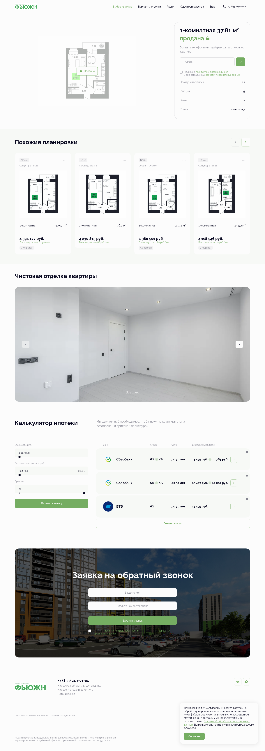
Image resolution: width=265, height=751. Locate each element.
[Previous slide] (25, 344)
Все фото (132, 392)
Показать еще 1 (173, 523)
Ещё (212, 6)
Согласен (194, 736)
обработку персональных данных (222, 75)
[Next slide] (245, 142)
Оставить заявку (51, 503)
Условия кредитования (63, 715)
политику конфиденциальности (212, 72)
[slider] (19, 457)
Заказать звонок (132, 620)
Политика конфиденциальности (31, 715)
